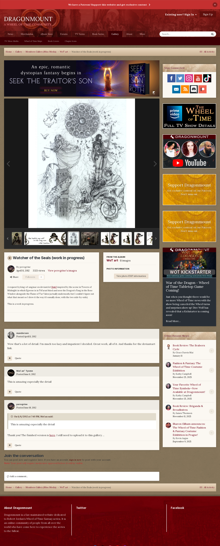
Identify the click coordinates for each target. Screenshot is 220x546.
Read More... (173, 321)
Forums (64, 34)
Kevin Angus (182, 438)
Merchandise (27, 34)
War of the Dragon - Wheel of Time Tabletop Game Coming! (187, 287)
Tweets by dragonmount (90, 513)
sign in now (75, 459)
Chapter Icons (71, 41)
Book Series (98, 34)
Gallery (115, 35)
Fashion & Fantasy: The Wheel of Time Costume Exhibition (187, 367)
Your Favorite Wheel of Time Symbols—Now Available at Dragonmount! (189, 388)
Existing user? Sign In (181, 14)
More (142, 34)
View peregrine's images (62, 270)
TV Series (80, 34)
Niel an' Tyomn (24, 371)
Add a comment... (17, 476)
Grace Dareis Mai (184, 352)
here (52, 435)
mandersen (22, 333)
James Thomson (184, 413)
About (129, 34)
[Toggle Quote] (12, 416)
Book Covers (53, 41)
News (10, 34)
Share (14, 277)
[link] (54, 287)
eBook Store (47, 34)
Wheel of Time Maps (33, 41)
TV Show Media (11, 41)
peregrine (25, 266)
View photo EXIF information (131, 276)
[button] (7, 238)
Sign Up (208, 14)
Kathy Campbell (183, 374)
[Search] (176, 34)
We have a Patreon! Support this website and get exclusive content (107, 4)
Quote (18, 358)
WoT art (112, 260)
